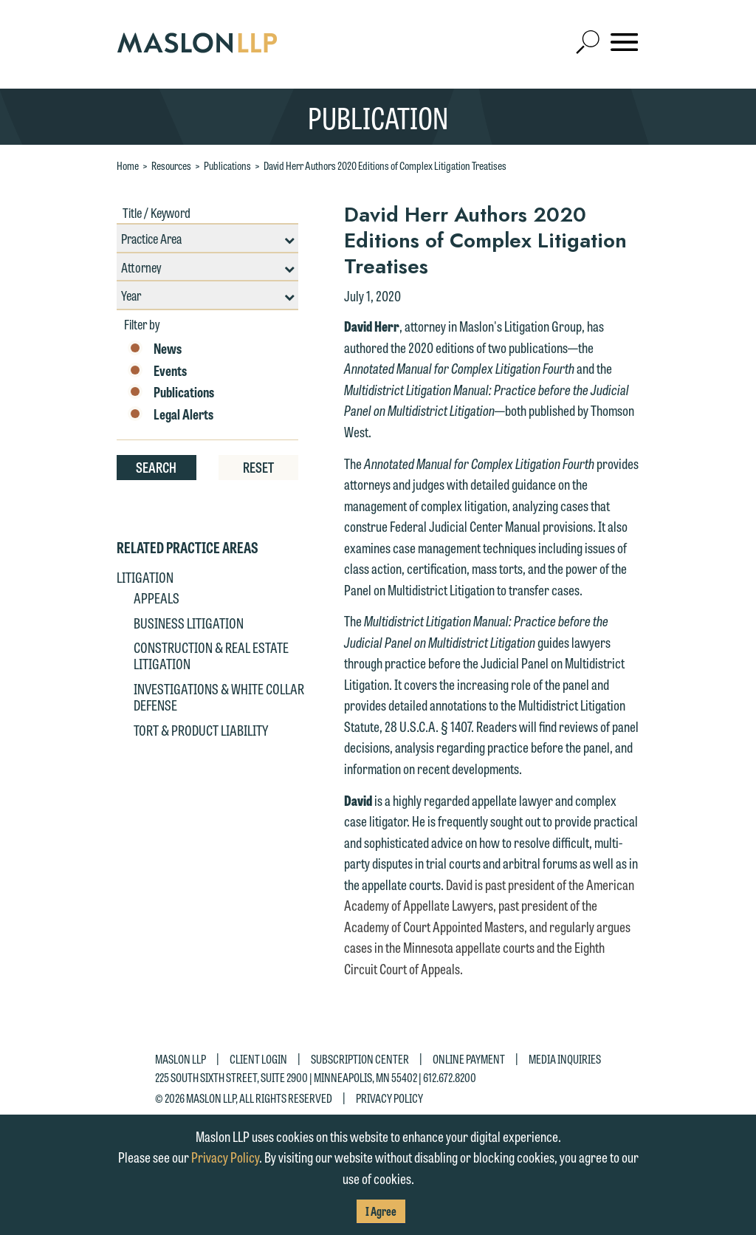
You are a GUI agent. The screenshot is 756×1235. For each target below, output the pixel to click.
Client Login (258, 1058)
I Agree (380, 1210)
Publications (227, 165)
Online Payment (469, 1058)
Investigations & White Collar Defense (219, 696)
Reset (258, 466)
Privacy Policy (389, 1097)
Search (156, 466)
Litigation (145, 577)
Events (157, 371)
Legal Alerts (170, 414)
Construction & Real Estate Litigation (211, 655)
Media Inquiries (565, 1058)
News (155, 349)
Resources (171, 165)
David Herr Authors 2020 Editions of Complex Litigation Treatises (385, 165)
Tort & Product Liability (201, 729)
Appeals (156, 597)
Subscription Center (360, 1058)
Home (128, 165)
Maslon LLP (180, 1058)
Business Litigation (189, 622)
